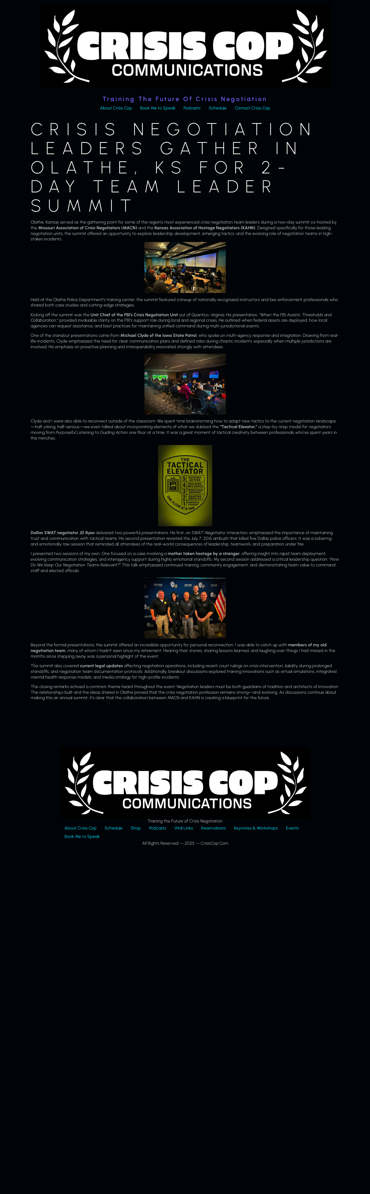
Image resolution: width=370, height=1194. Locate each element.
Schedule (218, 108)
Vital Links (183, 828)
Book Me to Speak (157, 108)
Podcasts (192, 108)
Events (292, 828)
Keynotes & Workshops (256, 828)
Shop (136, 828)
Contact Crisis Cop (252, 108)
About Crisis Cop (116, 108)
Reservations (213, 828)
